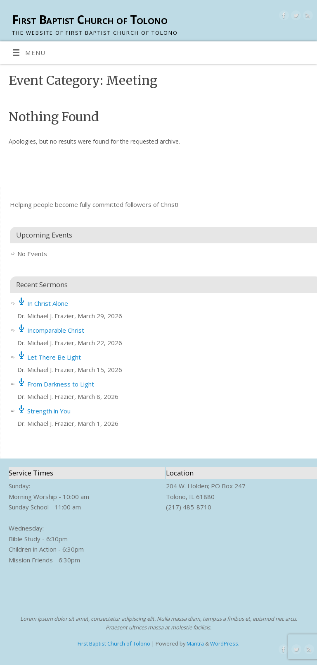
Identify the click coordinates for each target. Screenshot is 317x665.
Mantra (195, 643)
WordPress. (224, 643)
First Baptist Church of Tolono (89, 19)
